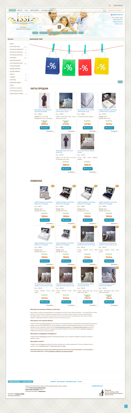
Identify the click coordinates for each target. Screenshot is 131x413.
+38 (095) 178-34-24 (97, 386)
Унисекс (63, 346)
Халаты (31, 389)
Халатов (42, 344)
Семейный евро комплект (81, 327)
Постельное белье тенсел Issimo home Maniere (107, 284)
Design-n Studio (19, 393)
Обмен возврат (34, 10)
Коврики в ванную (15, 68)
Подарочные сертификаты (69, 33)
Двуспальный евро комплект (63, 327)
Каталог (12, 10)
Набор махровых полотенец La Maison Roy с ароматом (108, 110)
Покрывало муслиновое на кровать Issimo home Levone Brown (44, 285)
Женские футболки (15, 60)
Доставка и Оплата (47, 10)
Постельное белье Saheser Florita (86, 151)
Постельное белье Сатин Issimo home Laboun (64, 110)
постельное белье (45, 323)
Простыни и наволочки (18, 49)
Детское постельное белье (18, 52)
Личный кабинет (118, 5)
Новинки (35, 33)
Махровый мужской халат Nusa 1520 (64, 151)
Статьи (80, 381)
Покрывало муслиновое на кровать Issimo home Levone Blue (108, 244)
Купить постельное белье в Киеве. (37, 387)
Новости (19, 10)
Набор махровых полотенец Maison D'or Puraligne (44, 203)
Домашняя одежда (15, 82)
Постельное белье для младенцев (19, 55)
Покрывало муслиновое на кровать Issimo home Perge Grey (86, 244)
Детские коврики (15, 71)
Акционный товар (55, 33)
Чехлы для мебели (15, 66)
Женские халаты (44, 346)
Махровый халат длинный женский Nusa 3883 (43, 110)
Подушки (18, 77)
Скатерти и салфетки (16, 88)
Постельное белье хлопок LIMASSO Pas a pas (86, 110)
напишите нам (42, 391)
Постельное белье (18, 47)
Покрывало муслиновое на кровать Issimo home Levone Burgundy (65, 285)
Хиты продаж (43, 33)
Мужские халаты (55, 346)
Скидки (81, 33)
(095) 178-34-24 (118, 14)
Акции (120, 82)
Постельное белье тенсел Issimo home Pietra (86, 284)
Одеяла (18, 74)
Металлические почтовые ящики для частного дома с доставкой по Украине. (19, 90)
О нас (26, 10)
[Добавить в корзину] (45, 128)
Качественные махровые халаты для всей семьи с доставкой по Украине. (19, 63)
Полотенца (18, 80)
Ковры (12, 43)
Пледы (12, 85)
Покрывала (18, 58)
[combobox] (49, 27)
